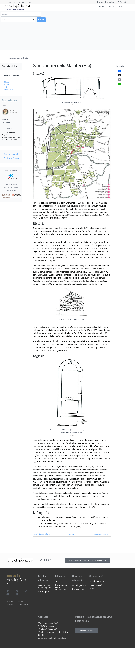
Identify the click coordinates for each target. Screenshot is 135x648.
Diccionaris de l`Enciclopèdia (45, 586)
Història (7, 84)
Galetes (21, 601)
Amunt (71, 534)
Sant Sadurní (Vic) (41, 534)
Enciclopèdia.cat (96, 581)
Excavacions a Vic (102, 534)
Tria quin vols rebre (86, 630)
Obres (120, 6)
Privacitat (10, 604)
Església (7, 87)
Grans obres (78, 589)
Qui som (8, 2)
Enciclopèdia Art (80, 585)
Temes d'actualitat (106, 6)
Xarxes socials (23, 604)
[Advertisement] (101, 30)
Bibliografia (8, 89)
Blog (15, 2)
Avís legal (10, 601)
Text (57, 581)
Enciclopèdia (44, 591)
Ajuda (30, 2)
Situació (7, 82)
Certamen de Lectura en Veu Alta (61, 587)
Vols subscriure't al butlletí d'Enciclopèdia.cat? (87, 560)
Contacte (22, 2)
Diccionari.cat (109, 2)
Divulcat (100, 2)
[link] (11, 66)
